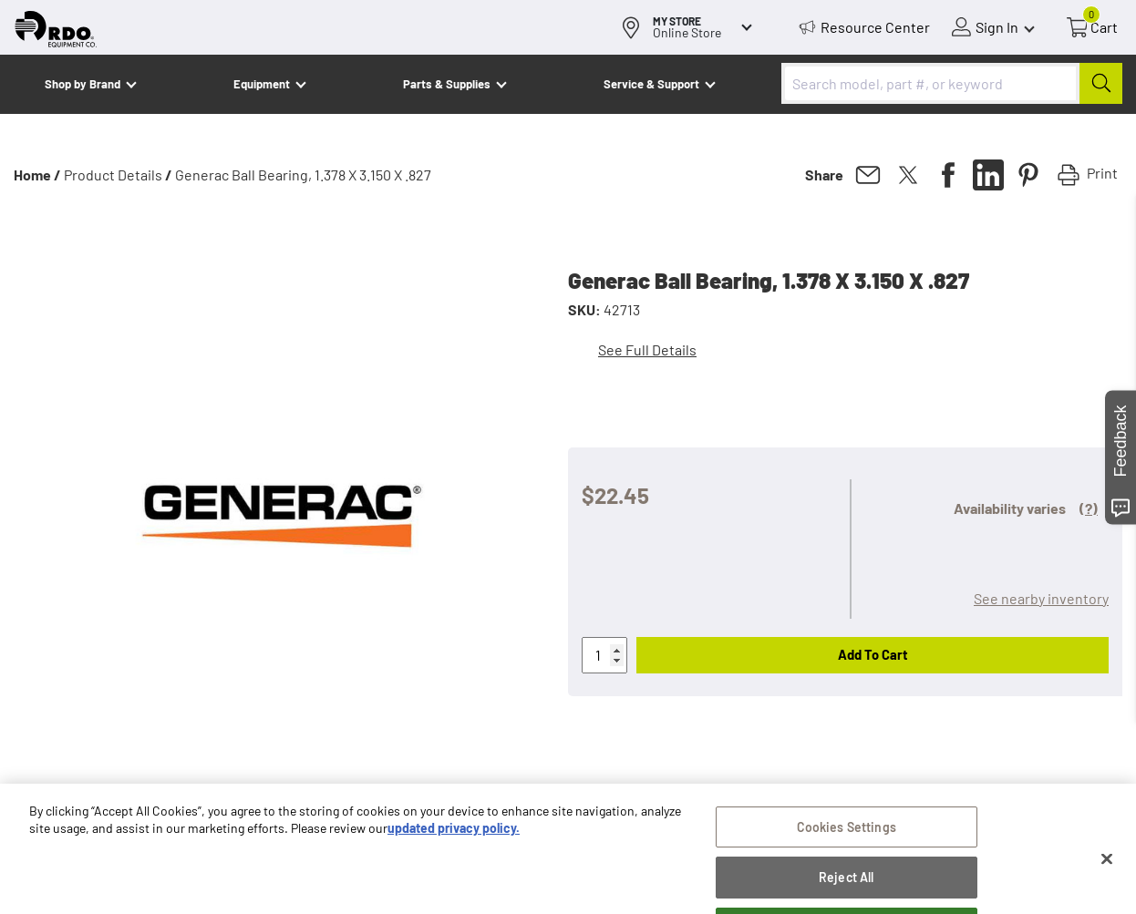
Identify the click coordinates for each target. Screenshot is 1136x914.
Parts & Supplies (447, 84)
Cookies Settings (846, 847)
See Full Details (647, 349)
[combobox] (951, 83)
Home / (37, 174)
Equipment (261, 84)
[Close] (1107, 878)
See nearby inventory (1041, 598)
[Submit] (1100, 83)
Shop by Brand (82, 84)
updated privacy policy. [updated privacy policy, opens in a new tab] (453, 849)
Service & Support (651, 84)
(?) (1088, 508)
